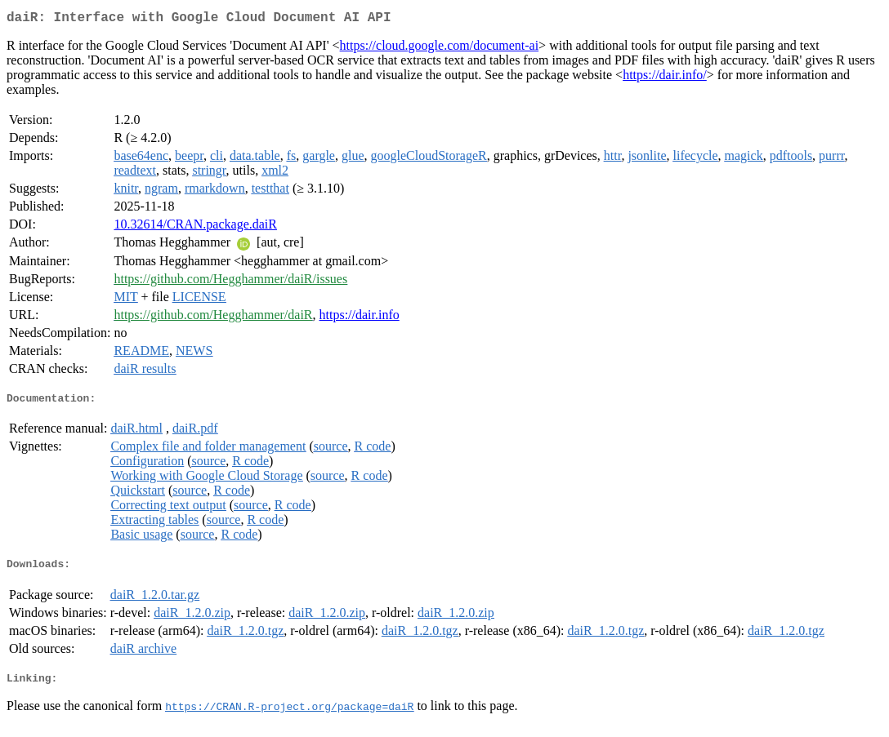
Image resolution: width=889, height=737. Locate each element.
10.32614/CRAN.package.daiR (195, 227)
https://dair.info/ (665, 78)
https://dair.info (359, 318)
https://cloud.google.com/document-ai (439, 48)
